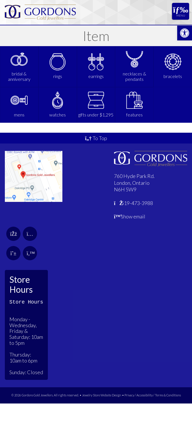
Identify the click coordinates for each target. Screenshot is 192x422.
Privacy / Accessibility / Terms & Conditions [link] (152, 413)
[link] (184, 33)
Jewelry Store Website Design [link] (101, 413)
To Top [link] (96, 156)
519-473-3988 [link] (133, 221)
